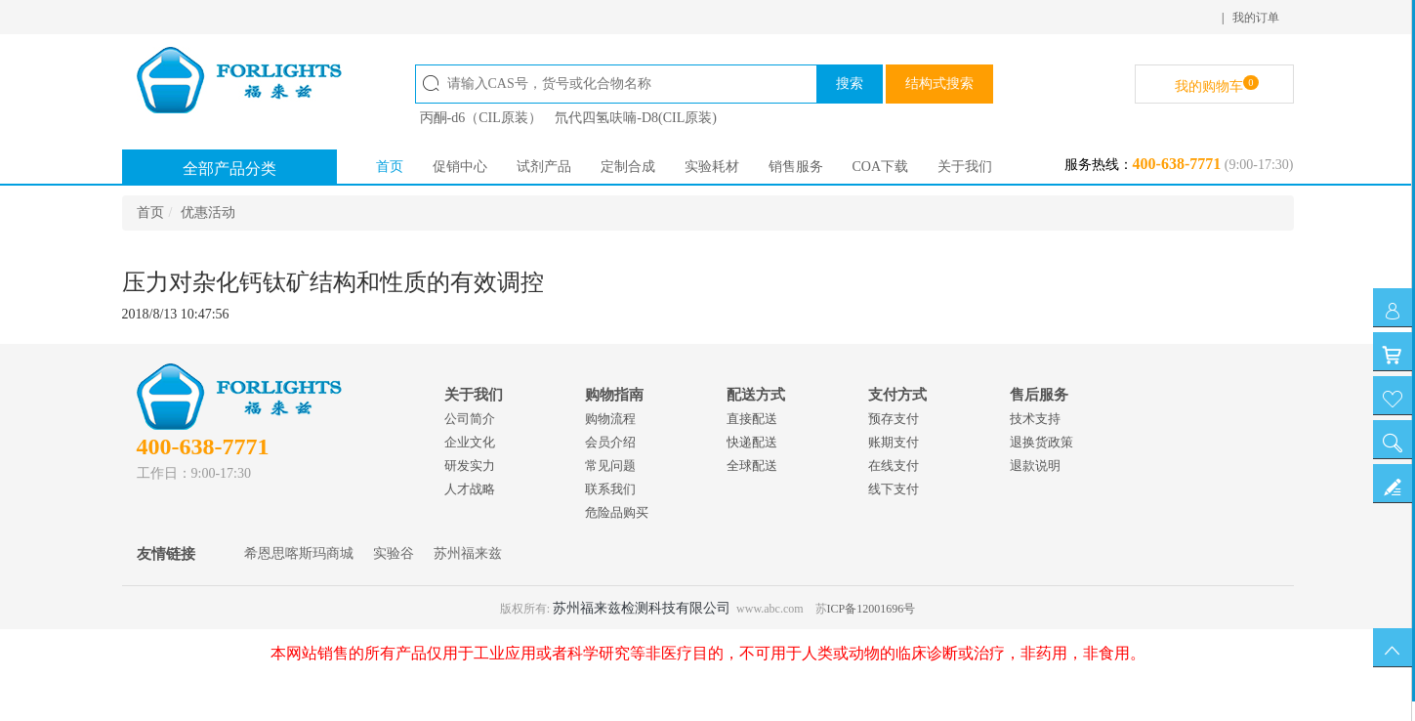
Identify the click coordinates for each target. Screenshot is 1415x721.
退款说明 (1035, 465)
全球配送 (752, 465)
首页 (389, 166)
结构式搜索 (939, 83)
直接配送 (752, 418)
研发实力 (469, 465)
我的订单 (1255, 17)
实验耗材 (712, 166)
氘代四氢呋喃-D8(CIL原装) (636, 117)
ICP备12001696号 (871, 608)
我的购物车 (1216, 84)
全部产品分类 (229, 168)
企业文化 (469, 442)
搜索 (849, 83)
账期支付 (893, 442)
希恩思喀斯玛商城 (299, 553)
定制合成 (628, 166)
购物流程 (610, 418)
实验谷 (393, 553)
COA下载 (881, 166)
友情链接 (166, 554)
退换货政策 (1041, 442)
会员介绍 (610, 442)
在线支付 (893, 465)
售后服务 (1039, 395)
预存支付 (893, 418)
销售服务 (796, 166)
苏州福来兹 (468, 553)
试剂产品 (544, 166)
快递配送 (752, 442)
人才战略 (469, 489)
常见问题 (610, 465)
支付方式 (897, 395)
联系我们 (610, 489)
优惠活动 (208, 212)
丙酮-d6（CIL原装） (481, 117)
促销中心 (460, 166)
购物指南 (614, 395)
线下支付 (893, 489)
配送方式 (756, 395)
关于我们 (964, 166)
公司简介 (469, 418)
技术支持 (1035, 418)
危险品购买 (616, 512)
